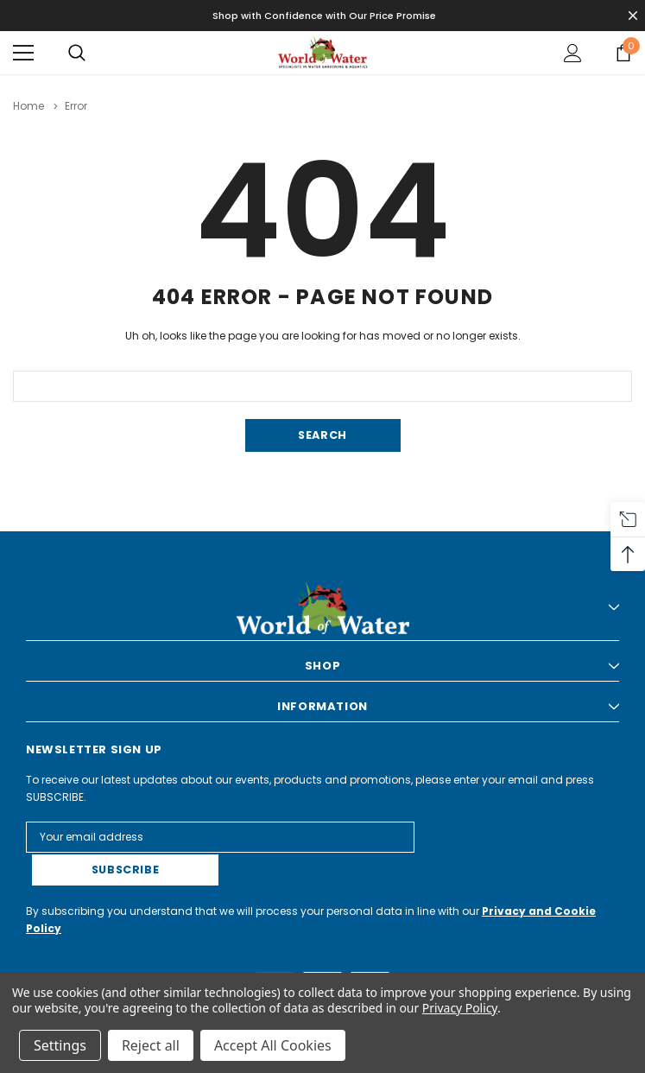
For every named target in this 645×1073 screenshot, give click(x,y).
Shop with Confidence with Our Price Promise (324, 15)
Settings (60, 1045)
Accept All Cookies (273, 1045)
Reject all (151, 1045)
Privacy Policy (459, 1008)
